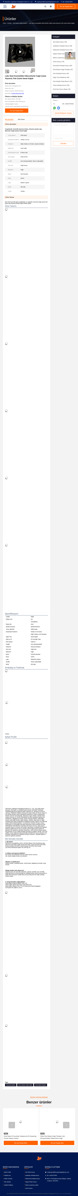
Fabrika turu (7, 1175)
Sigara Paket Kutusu (31, 1182)
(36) (61, 77)
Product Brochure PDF (17, 93)
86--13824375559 (66, 2)
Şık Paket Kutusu (30, 1172)
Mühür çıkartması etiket (31, 1185)
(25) (61, 89)
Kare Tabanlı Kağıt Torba (25, 1085)
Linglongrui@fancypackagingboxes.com (47, 2)
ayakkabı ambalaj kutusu (32, 1175)
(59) (61, 85)
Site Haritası (7, 1182)
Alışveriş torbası (10, 1085)
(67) (63, 69)
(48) (62, 46)
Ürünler (9, 23)
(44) (61, 73)
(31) (62, 81)
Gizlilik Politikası (8, 1185)
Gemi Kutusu (29, 1188)
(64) (62, 65)
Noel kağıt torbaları (40, 1085)
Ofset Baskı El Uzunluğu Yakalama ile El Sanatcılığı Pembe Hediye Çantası (20, 1137)
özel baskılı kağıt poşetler (20, 23)
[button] (33, 70)
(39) (60, 42)
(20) (61, 54)
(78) (58, 61)
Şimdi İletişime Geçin (63, 113)
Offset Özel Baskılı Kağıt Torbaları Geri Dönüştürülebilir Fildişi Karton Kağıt (52, 1137)
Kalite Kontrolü (8, 1178)
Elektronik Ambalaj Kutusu (32, 1178)
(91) (63, 50)
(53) (62, 57)
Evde (4, 23)
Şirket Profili (7, 1172)
